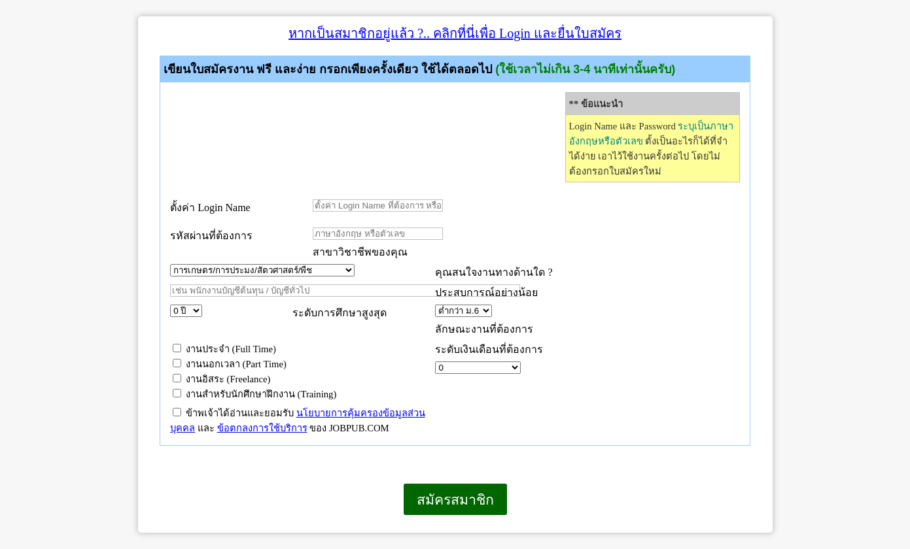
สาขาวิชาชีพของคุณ (360, 252)
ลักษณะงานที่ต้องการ (484, 329)
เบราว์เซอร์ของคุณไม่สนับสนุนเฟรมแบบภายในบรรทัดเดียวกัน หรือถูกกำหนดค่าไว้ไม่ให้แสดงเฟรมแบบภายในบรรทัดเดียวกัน (138, 532)
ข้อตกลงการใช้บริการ (262, 428)
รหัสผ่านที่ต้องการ (211, 235)
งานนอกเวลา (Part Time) (230, 364)
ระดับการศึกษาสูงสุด (339, 312)
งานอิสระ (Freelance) (221, 379)
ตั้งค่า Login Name (210, 207)
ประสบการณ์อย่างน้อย (487, 292)
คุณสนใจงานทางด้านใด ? (493, 272)
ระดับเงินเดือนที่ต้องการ (489, 349)
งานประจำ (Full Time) (224, 349)
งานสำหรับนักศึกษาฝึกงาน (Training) (254, 394)
